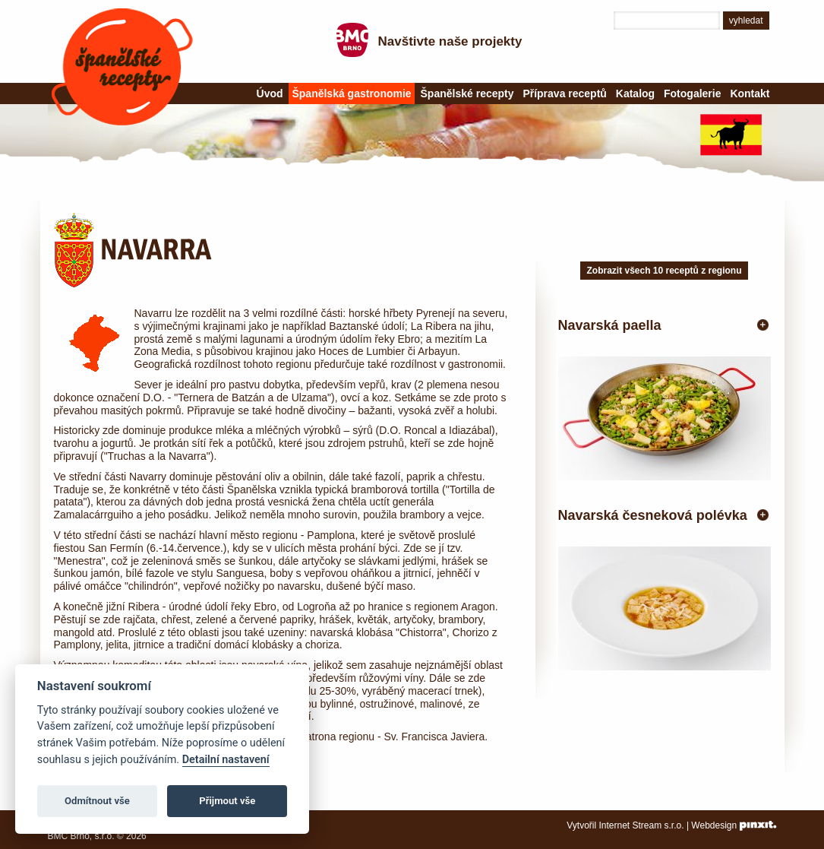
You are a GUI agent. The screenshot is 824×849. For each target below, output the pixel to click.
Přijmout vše (227, 800)
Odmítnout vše (97, 800)
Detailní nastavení (226, 759)
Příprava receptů (564, 93)
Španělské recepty (122, 66)
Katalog (635, 93)
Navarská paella (609, 325)
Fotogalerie (692, 93)
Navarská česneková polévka (652, 515)
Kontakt (749, 93)
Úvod (270, 93)
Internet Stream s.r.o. (641, 825)
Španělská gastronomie (351, 93)
